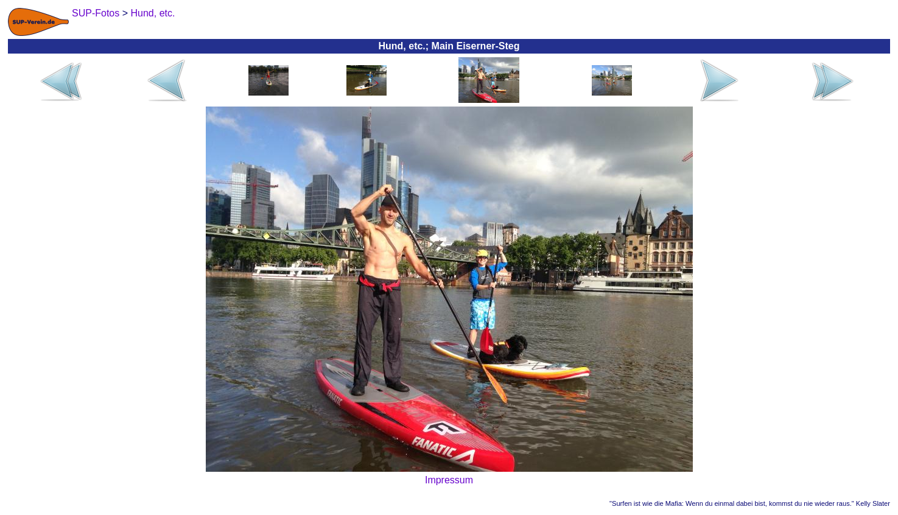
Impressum (449, 480)
